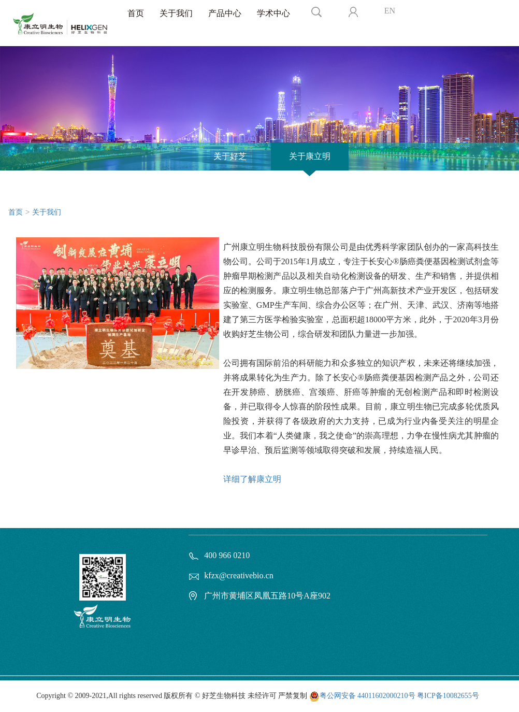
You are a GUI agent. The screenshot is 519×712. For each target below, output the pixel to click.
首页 (135, 13)
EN (389, 10)
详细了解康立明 (252, 479)
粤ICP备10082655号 (448, 696)
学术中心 (273, 13)
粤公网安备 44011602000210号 (367, 696)
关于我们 (176, 13)
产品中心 (224, 13)
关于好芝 (230, 156)
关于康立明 (309, 156)
